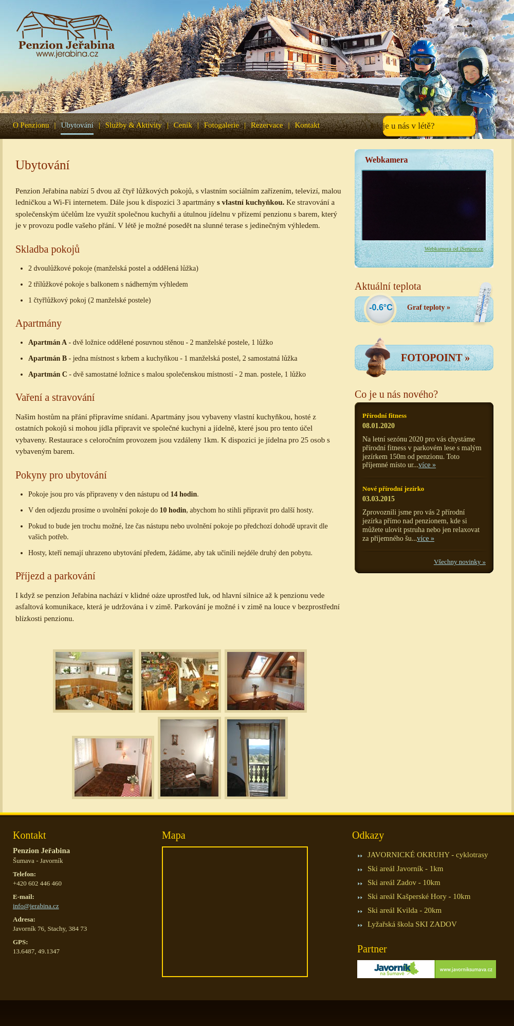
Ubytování (77, 125)
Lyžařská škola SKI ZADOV (412, 924)
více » (427, 465)
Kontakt (307, 125)
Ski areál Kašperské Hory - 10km (419, 896)
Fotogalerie (221, 125)
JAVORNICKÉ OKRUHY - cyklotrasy (428, 855)
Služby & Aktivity (133, 125)
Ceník (183, 125)
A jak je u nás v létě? (398, 126)
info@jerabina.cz (36, 906)
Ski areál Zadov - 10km (404, 882)
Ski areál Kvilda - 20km (405, 910)
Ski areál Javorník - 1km (405, 868)
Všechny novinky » (460, 561)
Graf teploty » (428, 307)
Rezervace (267, 125)
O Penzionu (31, 125)
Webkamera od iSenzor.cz (454, 248)
